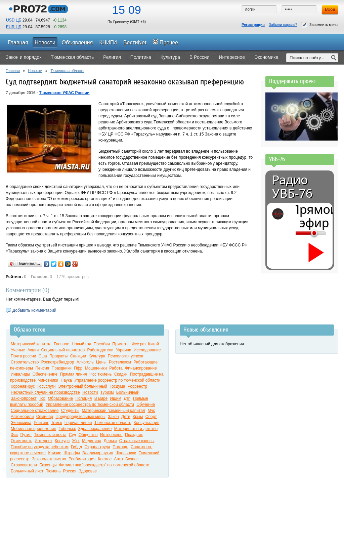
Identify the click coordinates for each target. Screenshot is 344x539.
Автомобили (22, 416)
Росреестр (137, 386)
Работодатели (100, 350)
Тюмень (53, 471)
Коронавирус (23, 386)
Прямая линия (73, 374)
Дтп (127, 398)
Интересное (111, 434)
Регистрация (253, 25)
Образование (60, 398)
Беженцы (47, 465)
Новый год (81, 344)
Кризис (54, 453)
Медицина (91, 440)
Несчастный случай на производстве (45, 392)
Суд (72, 434)
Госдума (117, 386)
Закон (113, 416)
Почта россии (23, 356)
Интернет (43, 440)
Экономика (21, 422)
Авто (118, 459)
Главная (13, 71)
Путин (25, 434)
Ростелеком (120, 362)
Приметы (120, 344)
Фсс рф (138, 344)
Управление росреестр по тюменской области (117, 380)
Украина (123, 350)
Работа (116, 368)
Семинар (44, 416)
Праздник (134, 434)
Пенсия (42, 368)
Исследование (147, 350)
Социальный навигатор (63, 350)
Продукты (58, 356)
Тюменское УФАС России (64, 92)
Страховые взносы (137, 440)
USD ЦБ (13, 20)
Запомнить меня (319, 25)
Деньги (110, 440)
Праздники (62, 368)
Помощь (120, 447)
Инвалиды (20, 374)
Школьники (126, 453)
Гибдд (76, 447)
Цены (101, 362)
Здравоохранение (95, 428)
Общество (88, 434)
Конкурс (62, 440)
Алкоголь (85, 362)
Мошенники (96, 368)
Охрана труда (97, 447)
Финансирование (141, 368)
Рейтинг (41, 422)
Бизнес (131, 459)
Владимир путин (97, 453)
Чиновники (48, 380)
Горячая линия (78, 422)
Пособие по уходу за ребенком (40, 447)
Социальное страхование (34, 410)
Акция (33, 350)
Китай (153, 344)
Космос (105, 459)
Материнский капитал (31, 344)
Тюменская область (67, 71)
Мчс (151, 410)
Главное (61, 344)
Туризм (107, 392)
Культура (97, 356)
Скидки (121, 374)
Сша (43, 356)
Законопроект (24, 398)
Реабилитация (82, 459)
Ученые (18, 350)
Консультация (146, 422)
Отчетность (21, 440)
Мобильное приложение (33, 428)
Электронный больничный (82, 386)
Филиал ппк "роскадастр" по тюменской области (104, 465)
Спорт (151, 416)
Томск (56, 422)
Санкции (78, 356)
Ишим (115, 398)
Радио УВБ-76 (292, 186)
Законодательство (49, 459)
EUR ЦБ (13, 27)
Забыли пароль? (283, 25)
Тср (42, 398)
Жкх (76, 440)
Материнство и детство (136, 428)
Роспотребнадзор (57, 362)
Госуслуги (46, 386)
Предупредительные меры (80, 416)
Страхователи (24, 465)
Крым (138, 416)
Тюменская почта (50, 434)
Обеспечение (45, 374)
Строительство (25, 362)
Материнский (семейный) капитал (113, 410)
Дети (125, 416)
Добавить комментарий (34, 310)
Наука (66, 380)
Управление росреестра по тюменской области (90, 404)
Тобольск (67, 428)
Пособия (102, 344)
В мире (101, 398)
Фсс (14, 434)
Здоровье (88, 471)
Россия (69, 471)
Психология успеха (125, 356)
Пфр (78, 368)
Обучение (145, 404)
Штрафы (71, 453)
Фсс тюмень (100, 374)
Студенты (70, 410)
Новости (35, 71)
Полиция (83, 398)
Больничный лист (27, 471)
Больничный (127, 392)
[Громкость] (299, 233)
